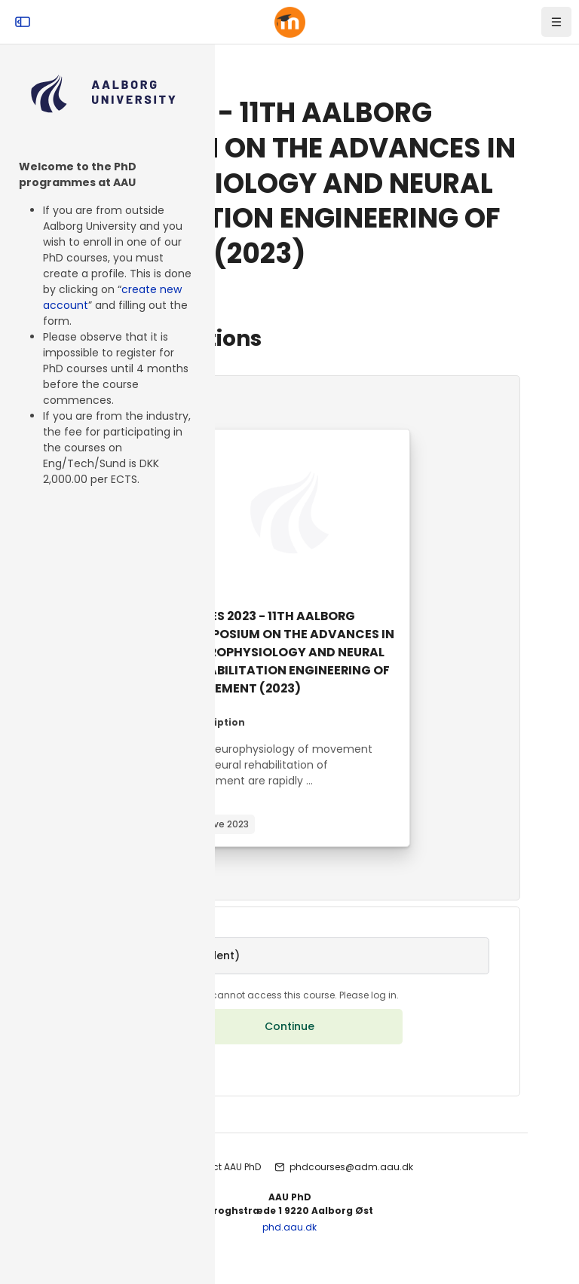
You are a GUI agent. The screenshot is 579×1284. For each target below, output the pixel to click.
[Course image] (289, 512)
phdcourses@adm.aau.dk (351, 1186)
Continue (289, 1045)
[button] (289, 974)
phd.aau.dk (289, 1246)
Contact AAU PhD (222, 1186)
